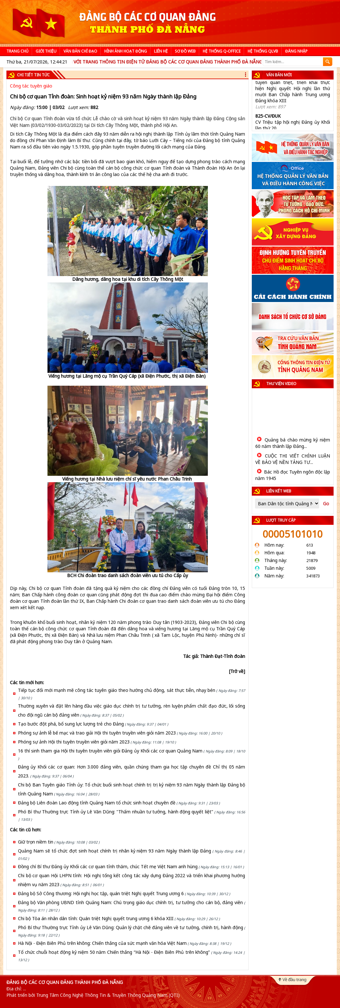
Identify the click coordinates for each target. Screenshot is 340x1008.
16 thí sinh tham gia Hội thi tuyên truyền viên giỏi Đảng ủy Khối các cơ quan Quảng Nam (110, 751)
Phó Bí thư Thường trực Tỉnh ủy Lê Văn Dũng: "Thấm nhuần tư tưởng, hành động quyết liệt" (115, 812)
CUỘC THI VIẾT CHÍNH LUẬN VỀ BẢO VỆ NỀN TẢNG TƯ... (292, 459)
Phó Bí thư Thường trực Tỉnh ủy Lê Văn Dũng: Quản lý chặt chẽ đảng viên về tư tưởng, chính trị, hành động (130, 927)
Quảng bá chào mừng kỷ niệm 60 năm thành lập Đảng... (292, 443)
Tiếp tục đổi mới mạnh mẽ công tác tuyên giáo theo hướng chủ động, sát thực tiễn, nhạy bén (116, 690)
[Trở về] (237, 671)
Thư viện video (281, 383)
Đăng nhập (296, 51)
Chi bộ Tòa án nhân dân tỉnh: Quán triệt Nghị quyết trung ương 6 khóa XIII (96, 918)
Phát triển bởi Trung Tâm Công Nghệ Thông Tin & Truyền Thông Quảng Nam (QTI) (93, 995)
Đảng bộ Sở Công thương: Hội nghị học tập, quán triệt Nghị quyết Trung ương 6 (101, 893)
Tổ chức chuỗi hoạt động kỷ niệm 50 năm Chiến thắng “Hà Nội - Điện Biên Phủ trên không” (114, 952)
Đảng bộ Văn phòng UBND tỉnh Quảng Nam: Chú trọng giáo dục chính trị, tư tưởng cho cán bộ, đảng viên (130, 902)
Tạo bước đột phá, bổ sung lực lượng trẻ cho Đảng (71, 724)
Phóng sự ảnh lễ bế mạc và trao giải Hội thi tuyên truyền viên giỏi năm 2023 (97, 733)
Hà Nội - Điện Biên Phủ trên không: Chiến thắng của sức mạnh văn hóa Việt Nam (102, 943)
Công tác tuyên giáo (31, 86)
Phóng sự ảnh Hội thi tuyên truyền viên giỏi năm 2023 (74, 742)
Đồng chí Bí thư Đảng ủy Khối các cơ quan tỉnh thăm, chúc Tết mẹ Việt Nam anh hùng (108, 866)
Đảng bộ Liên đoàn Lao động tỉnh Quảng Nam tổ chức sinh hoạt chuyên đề (96, 803)
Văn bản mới (279, 75)
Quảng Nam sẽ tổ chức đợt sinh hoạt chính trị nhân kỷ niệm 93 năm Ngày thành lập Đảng (114, 851)
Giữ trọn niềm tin (35, 842)
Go (326, 503)
